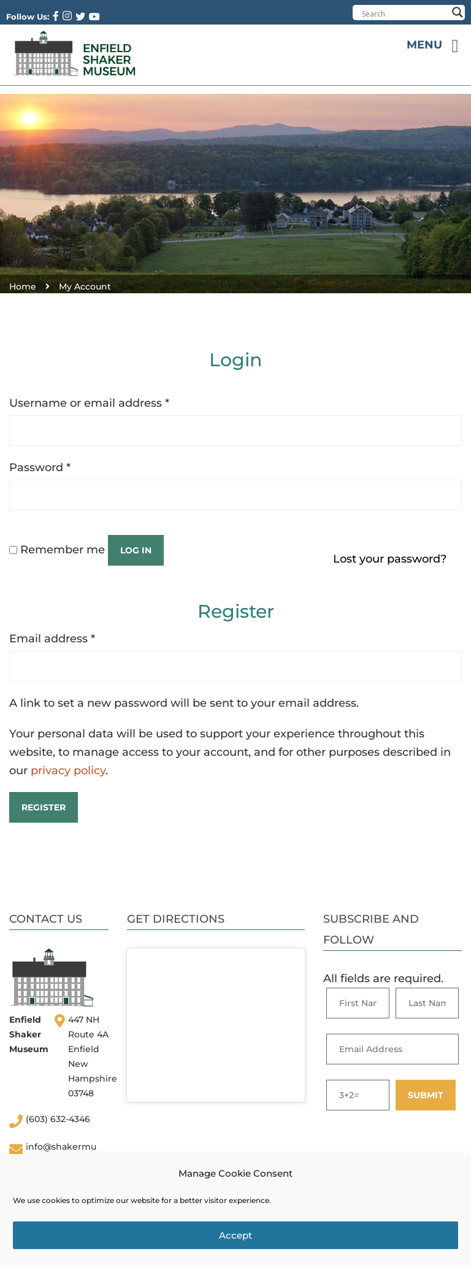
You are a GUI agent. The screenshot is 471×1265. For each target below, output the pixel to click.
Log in (135, 550)
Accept (235, 1235)
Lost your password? (389, 559)
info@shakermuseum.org (61, 1153)
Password (40, 467)
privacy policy (68, 770)
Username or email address (89, 403)
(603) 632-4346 (58, 1119)
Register (43, 807)
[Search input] (404, 13)
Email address (52, 638)
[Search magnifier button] (457, 12)
